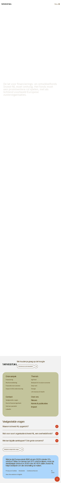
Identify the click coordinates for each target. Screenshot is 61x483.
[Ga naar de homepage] (6, 4)
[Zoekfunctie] (57, 479)
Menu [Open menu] (57, 4)
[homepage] (10, 364)
